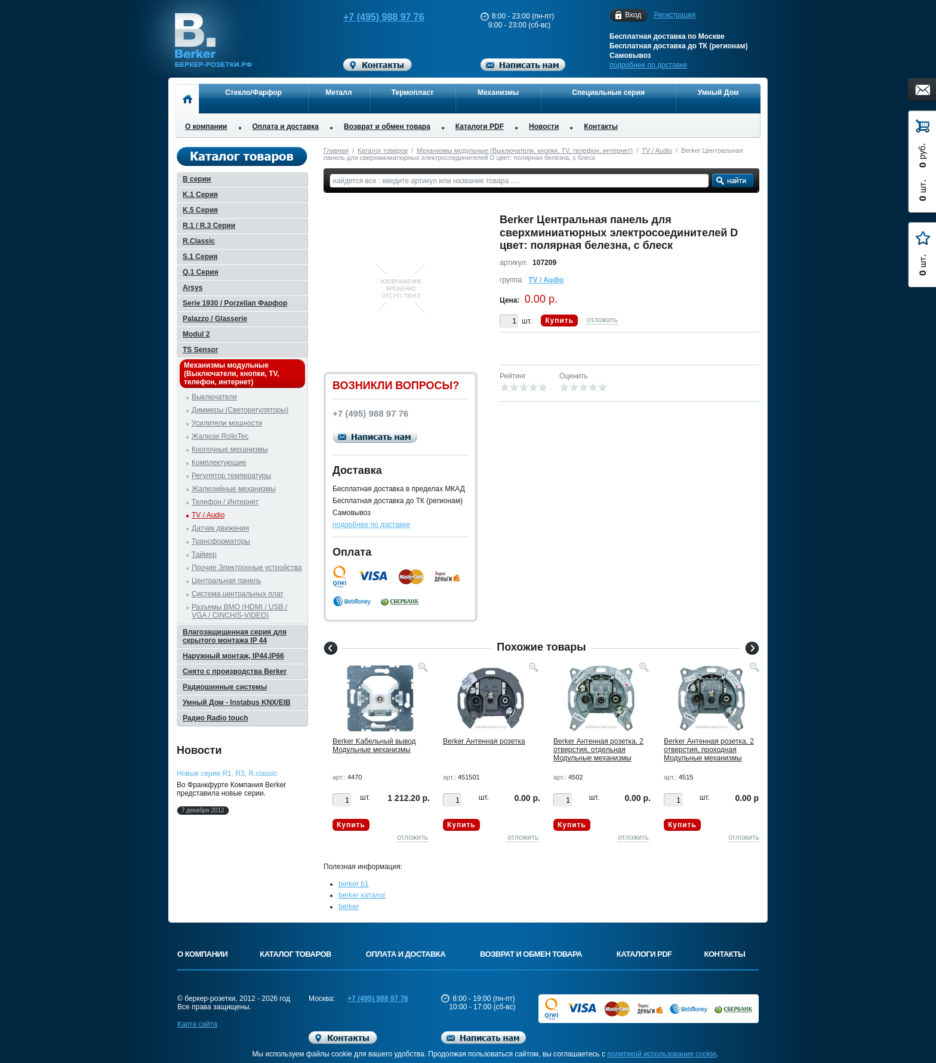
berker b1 (353, 884)
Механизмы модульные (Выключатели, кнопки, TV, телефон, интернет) (525, 150)
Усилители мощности (227, 423)
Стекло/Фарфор (253, 92)
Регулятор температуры (231, 476)
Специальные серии (608, 92)
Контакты (601, 126)
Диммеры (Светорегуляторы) (240, 410)
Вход (633, 15)
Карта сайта (197, 1024)
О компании (206, 126)
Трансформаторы (221, 541)
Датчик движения (220, 528)
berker (348, 906)
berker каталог (362, 895)
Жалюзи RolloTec (220, 436)
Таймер (204, 554)
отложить (602, 320)
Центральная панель (226, 581)
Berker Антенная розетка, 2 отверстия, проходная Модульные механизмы (709, 749)
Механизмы (498, 92)
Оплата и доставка (286, 126)
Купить (559, 320)
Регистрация (674, 15)
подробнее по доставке (648, 65)
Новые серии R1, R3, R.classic (227, 773)
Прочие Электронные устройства (247, 567)
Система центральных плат (238, 594)
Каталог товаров (383, 150)
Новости (544, 126)
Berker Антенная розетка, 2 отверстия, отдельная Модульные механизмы (598, 749)
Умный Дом (718, 92)
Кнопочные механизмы (230, 449)
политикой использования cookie (661, 1054)
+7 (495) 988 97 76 (372, 17)
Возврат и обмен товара (387, 126)
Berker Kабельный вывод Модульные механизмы (374, 745)
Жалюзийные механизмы (234, 489)
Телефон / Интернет (225, 502)
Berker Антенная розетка (484, 741)
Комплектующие (219, 462)
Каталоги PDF (479, 126)
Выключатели (214, 397)
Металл (338, 92)
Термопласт (413, 92)
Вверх (805, 1025)
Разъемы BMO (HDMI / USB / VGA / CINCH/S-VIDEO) (239, 611)
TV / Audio (657, 150)
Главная (336, 150)
